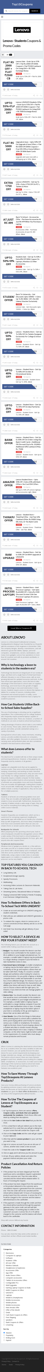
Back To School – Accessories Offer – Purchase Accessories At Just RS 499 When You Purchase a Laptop (29, 220)
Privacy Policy (6, 1361)
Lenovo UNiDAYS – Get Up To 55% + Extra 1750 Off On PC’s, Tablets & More (28, 184)
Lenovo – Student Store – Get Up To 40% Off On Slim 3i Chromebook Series (28, 371)
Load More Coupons (21, 628)
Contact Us (15, 1361)
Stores (4, 1365)
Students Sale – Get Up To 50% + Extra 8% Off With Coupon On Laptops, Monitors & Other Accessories (28, 260)
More (21, 79)
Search (34, 11)
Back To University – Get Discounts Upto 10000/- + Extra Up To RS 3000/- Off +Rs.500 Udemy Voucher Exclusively (28, 297)
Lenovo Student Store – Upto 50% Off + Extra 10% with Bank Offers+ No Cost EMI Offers (28, 481)
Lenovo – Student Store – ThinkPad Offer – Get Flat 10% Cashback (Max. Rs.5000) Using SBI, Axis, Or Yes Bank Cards (28, 518)
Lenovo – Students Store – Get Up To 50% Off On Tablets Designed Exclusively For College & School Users (29, 335)
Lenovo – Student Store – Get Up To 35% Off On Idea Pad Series (28, 405)
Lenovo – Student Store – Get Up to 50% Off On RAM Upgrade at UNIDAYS (28, 554)
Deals (11, 1365)
